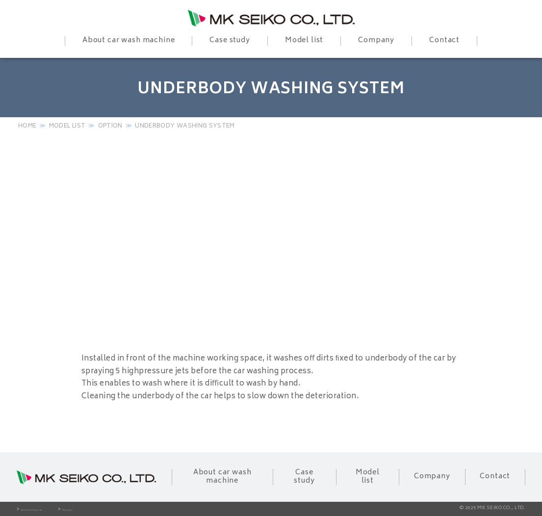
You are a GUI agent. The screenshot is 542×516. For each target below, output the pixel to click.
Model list (67, 126)
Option (110, 126)
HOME (27, 126)
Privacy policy (145, 509)
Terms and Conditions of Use (63, 509)
